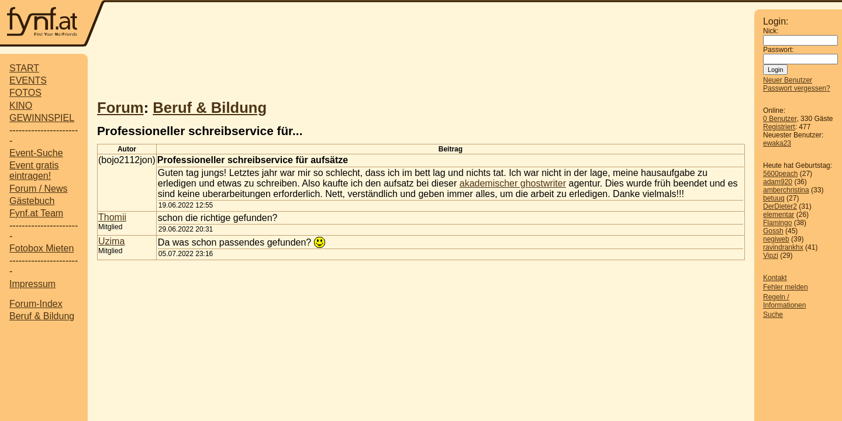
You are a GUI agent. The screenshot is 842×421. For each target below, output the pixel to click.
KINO (20, 106)
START (24, 68)
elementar (778, 214)
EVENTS (28, 80)
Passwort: (778, 50)
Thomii (112, 217)
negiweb (776, 239)
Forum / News (38, 189)
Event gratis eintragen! (33, 170)
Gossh (773, 231)
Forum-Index (36, 304)
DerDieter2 (780, 206)
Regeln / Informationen (784, 301)
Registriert (779, 127)
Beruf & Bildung (41, 316)
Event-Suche (36, 153)
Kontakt (775, 278)
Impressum (32, 284)
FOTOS (25, 93)
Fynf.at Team (36, 213)
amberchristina (786, 190)
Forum (120, 107)
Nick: (771, 31)
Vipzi (770, 255)
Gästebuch (31, 201)
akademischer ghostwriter (513, 183)
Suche (773, 314)
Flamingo (777, 223)
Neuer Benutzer (787, 80)
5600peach (780, 174)
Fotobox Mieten (41, 248)
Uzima (111, 241)
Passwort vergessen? (796, 88)
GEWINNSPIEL (41, 118)
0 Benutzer (779, 119)
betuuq (774, 198)
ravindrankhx (783, 247)
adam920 (777, 182)
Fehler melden (785, 287)
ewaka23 (777, 143)
